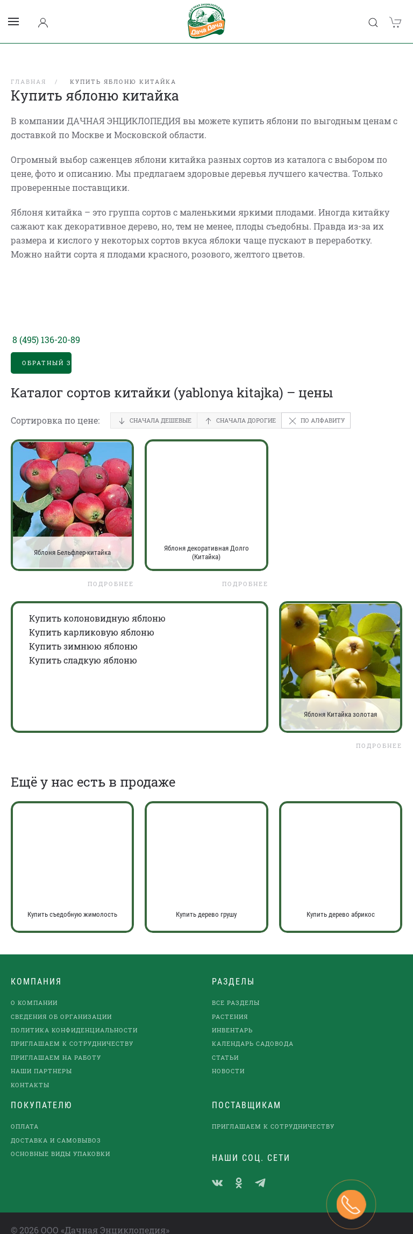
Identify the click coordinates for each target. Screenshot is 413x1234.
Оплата (25, 1112)
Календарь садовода (253, 1029)
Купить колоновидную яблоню (97, 604)
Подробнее (111, 570)
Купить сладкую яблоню (83, 646)
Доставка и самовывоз (56, 1126)
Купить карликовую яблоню (91, 618)
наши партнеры (41, 1057)
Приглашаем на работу (56, 1043)
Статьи (225, 1043)
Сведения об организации (61, 1002)
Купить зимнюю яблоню (83, 632)
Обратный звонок (47, 349)
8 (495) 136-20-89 (46, 325)
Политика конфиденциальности (74, 1016)
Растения (230, 1002)
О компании (34, 989)
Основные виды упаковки (60, 1140)
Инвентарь (232, 1016)
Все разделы (236, 989)
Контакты (30, 1071)
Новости (228, 1057)
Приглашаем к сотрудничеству (72, 1029)
